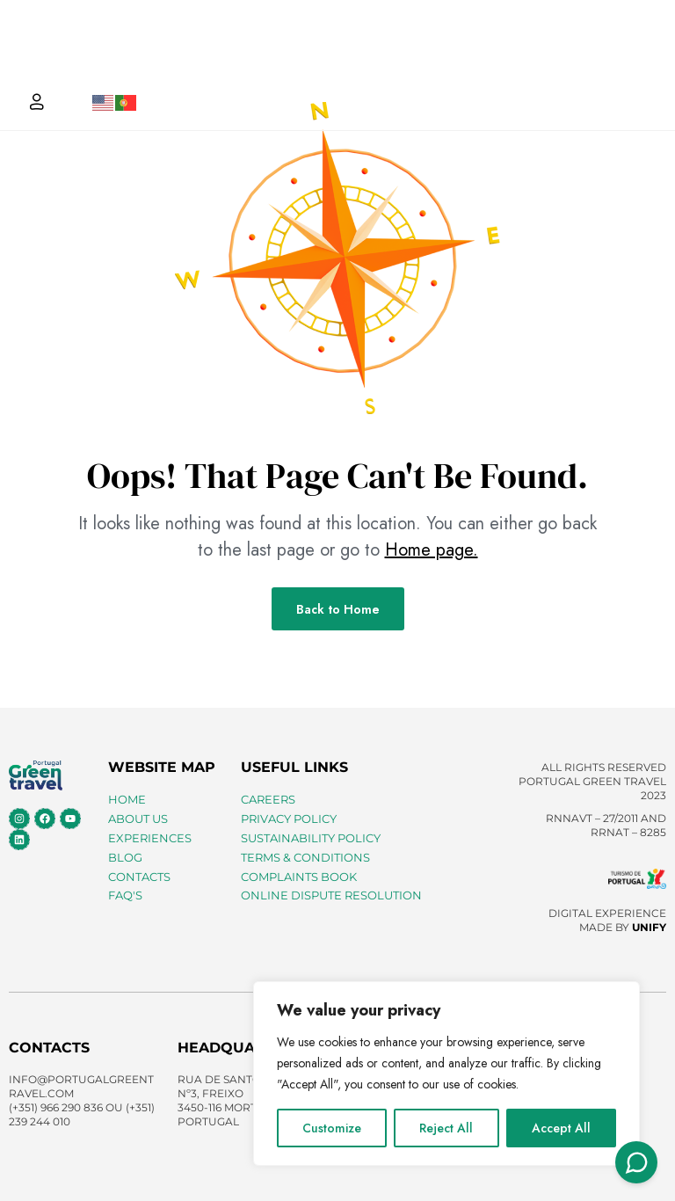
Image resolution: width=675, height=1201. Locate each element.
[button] (634, 54)
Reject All (446, 1128)
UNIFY (649, 927)
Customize (331, 1128)
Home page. (431, 550)
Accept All (561, 1128)
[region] (446, 1073)
